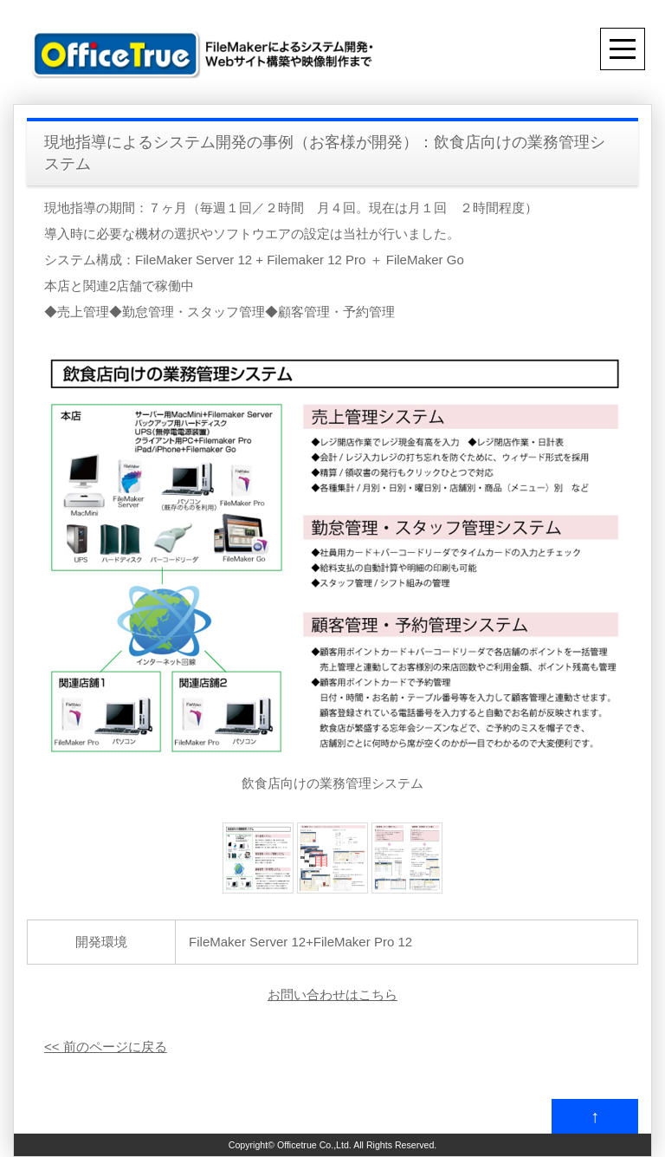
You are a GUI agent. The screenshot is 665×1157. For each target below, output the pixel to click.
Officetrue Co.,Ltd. (314, 1145)
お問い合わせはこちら (332, 994)
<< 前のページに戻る (105, 1046)
